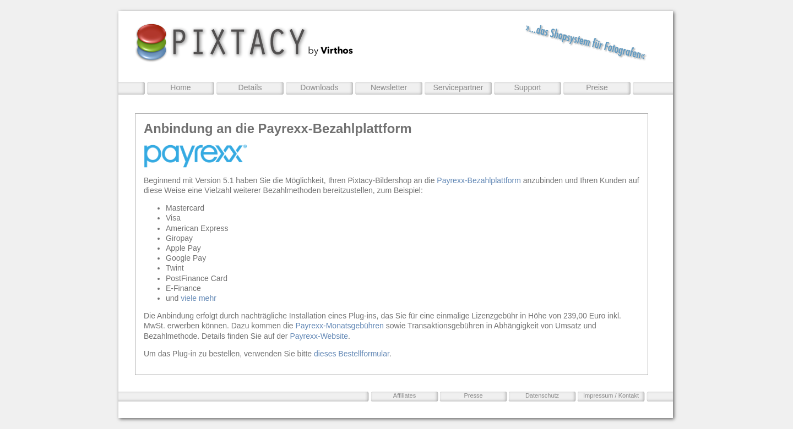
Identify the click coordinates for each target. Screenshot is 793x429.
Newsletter (389, 87)
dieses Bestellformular (351, 353)
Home (180, 87)
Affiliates (404, 395)
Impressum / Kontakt (611, 395)
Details (250, 87)
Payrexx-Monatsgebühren (339, 325)
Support (527, 87)
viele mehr (198, 298)
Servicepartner (458, 87)
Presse (473, 395)
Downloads (319, 87)
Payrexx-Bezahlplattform (479, 180)
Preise (597, 87)
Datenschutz (542, 395)
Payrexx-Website (319, 336)
